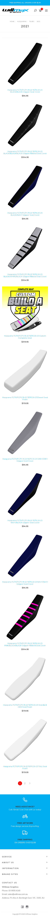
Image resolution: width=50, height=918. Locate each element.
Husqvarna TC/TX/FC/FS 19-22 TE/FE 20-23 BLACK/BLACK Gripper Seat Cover (25, 91)
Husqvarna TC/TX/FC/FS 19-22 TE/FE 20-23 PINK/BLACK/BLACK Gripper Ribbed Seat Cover (25, 644)
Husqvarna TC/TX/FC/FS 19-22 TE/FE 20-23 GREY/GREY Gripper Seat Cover (25, 460)
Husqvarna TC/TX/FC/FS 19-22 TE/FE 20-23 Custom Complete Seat (25, 337)
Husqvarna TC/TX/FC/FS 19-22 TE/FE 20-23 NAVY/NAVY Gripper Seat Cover (25, 583)
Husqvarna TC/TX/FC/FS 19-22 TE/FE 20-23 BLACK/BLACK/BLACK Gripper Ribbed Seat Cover (25, 152)
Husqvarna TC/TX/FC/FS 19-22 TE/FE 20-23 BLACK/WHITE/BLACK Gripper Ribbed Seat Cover (25, 275)
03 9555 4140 (14, 890)
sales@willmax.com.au (18, 894)
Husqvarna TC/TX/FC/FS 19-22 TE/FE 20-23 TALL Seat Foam (25, 767)
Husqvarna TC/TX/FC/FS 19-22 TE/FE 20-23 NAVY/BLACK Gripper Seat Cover (25, 521)
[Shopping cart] (41, 11)
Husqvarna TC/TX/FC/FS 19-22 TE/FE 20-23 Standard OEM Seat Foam (25, 706)
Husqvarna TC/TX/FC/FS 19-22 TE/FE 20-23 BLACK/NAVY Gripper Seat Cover (25, 214)
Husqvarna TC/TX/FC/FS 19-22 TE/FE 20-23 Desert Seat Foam (25, 398)
